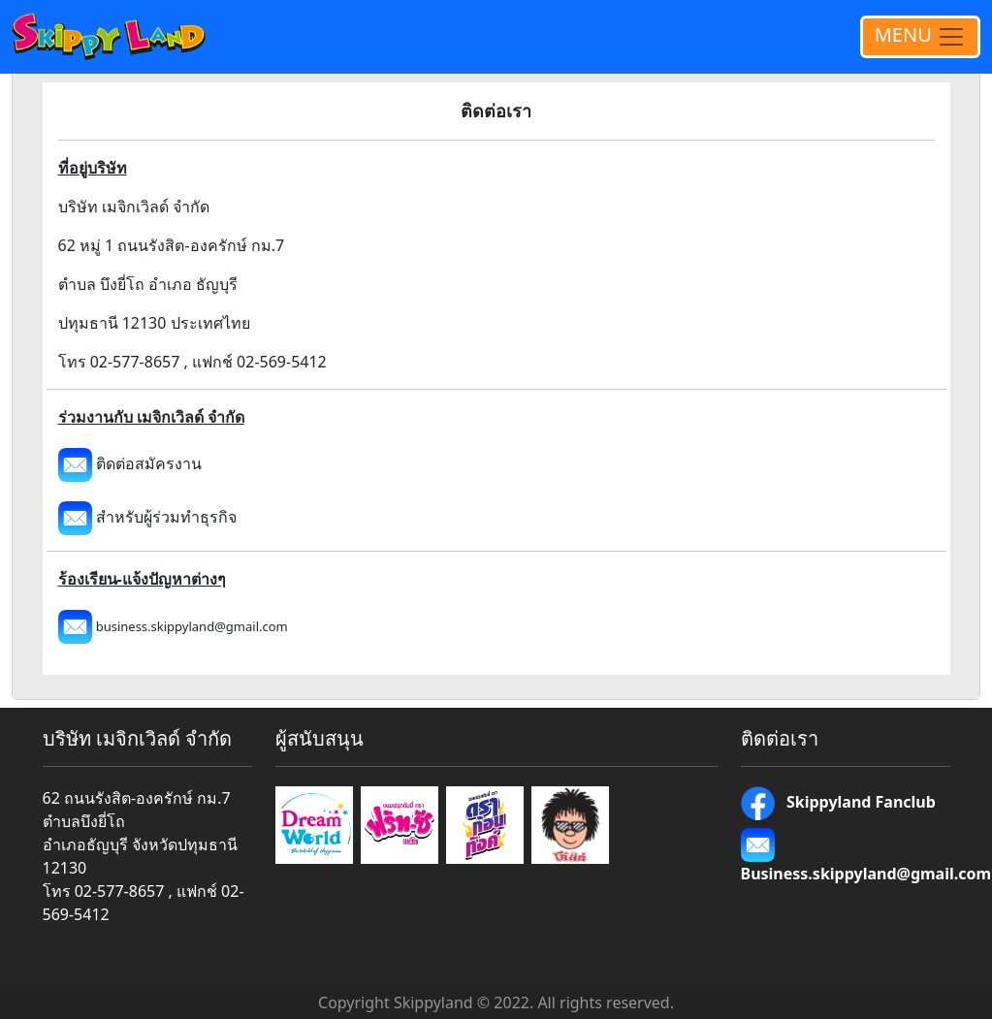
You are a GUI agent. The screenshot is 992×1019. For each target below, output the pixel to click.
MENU (920, 37)
